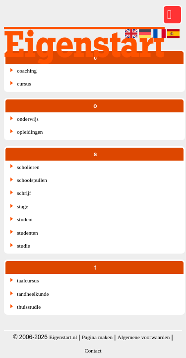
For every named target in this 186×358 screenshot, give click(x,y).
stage (22, 206)
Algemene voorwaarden (144, 337)
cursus (24, 84)
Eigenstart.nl (63, 337)
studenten (27, 233)
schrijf (24, 193)
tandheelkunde (33, 294)
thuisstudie (29, 307)
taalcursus (28, 280)
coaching (27, 71)
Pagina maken (97, 337)
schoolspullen (32, 180)
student (25, 219)
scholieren (28, 167)
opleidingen (30, 132)
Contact (92, 351)
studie (23, 246)
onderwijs (27, 119)
